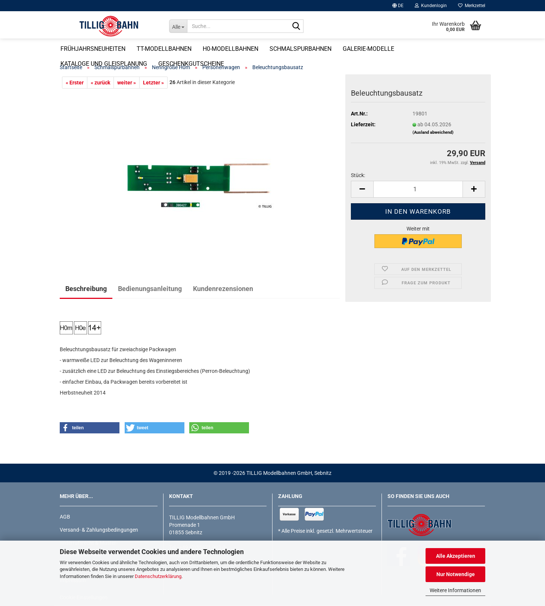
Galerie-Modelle (396, 48)
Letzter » (153, 83)
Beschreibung (86, 289)
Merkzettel (471, 5)
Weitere (445, 48)
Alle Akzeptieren (455, 556)
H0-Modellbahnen (258, 48)
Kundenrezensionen (223, 289)
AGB (65, 517)
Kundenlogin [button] (431, 5)
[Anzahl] (418, 189)
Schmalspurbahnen (328, 48)
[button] (398, 5)
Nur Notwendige (455, 574)
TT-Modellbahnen (192, 48)
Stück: (358, 175)
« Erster (75, 83)
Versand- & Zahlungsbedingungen (99, 530)
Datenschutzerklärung (158, 576)
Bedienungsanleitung (150, 289)
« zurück (100, 83)
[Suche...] (178, 26)
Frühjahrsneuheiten (120, 48)
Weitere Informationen (455, 590)
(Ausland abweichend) (433, 132)
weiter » (126, 83)
